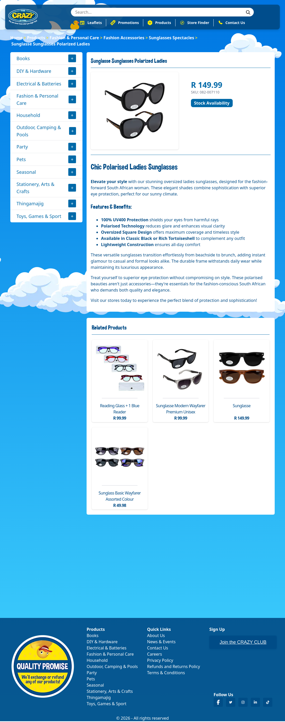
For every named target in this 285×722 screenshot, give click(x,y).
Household (28, 116)
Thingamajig (30, 204)
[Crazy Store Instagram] (243, 703)
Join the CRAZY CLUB (243, 643)
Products (36, 38)
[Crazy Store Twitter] (230, 703)
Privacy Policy (160, 661)
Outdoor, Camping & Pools (38, 131)
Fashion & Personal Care (74, 38)
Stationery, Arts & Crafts (35, 188)
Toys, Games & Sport (38, 217)
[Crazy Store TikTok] (267, 703)
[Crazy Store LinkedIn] (255, 703)
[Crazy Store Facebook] (218, 703)
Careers (154, 655)
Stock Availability (212, 103)
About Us (156, 636)
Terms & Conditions (166, 673)
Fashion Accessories (124, 38)
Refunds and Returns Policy (173, 667)
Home (16, 38)
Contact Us (157, 649)
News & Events (161, 642)
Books (23, 59)
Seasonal (26, 172)
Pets (21, 160)
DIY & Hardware (33, 71)
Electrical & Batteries (38, 84)
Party (22, 147)
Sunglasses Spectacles (171, 38)
